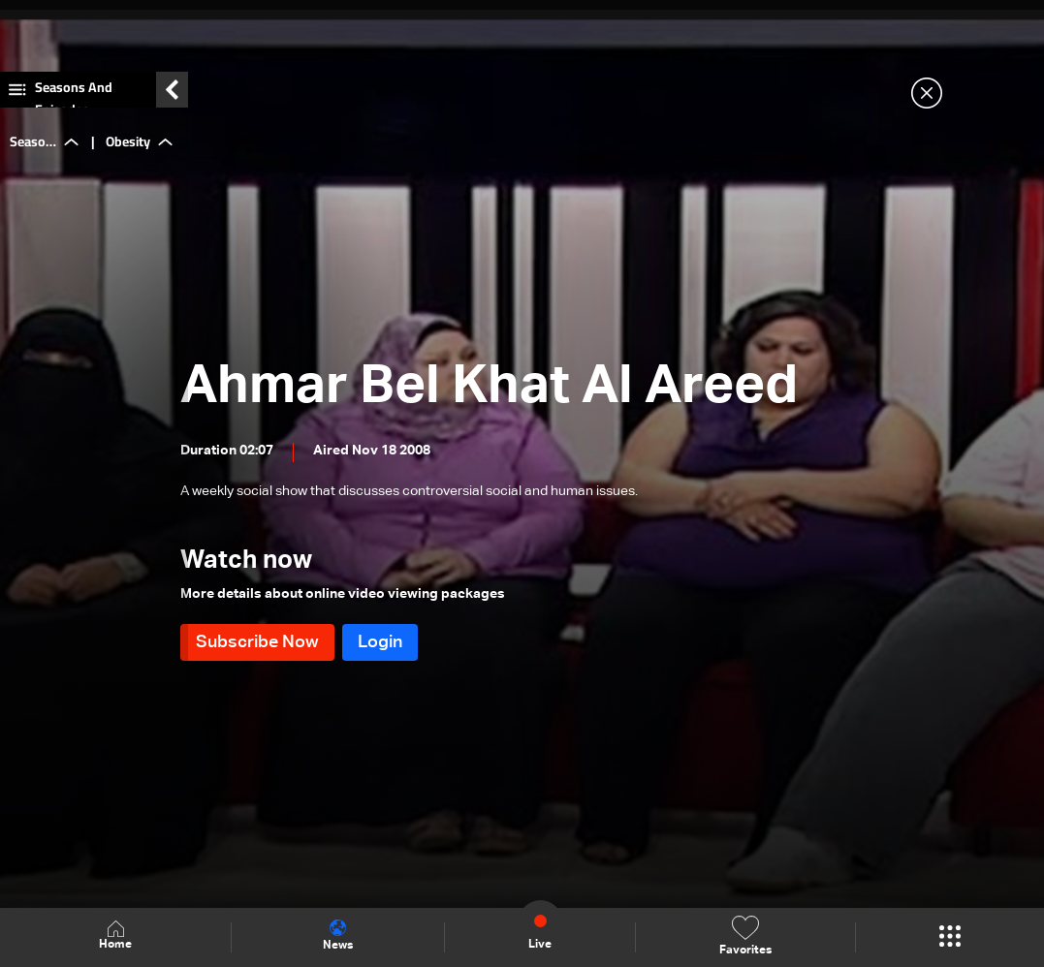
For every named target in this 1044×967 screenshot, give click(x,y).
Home (115, 936)
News (338, 936)
